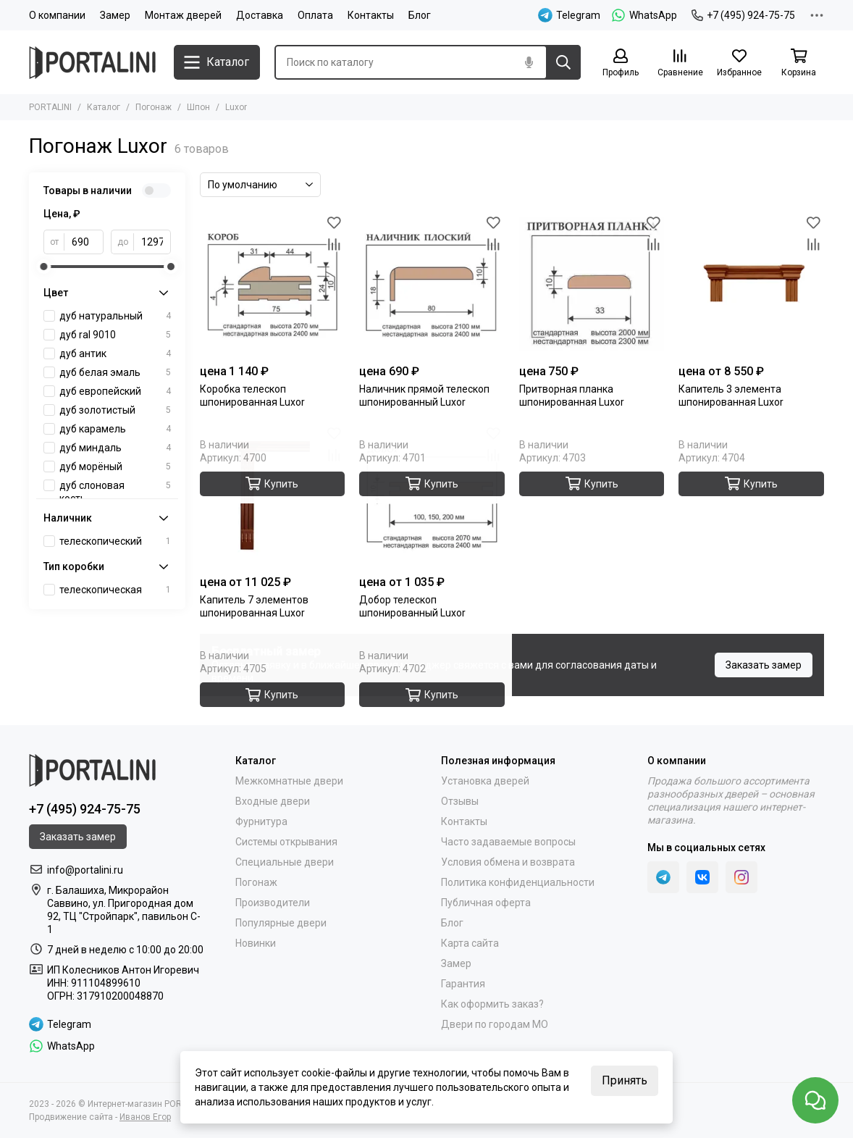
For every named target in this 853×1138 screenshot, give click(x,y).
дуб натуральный (115, 315)
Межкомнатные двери (289, 781)
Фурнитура (261, 821)
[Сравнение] (680, 63)
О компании (57, 15)
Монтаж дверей (183, 15)
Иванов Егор (145, 1117)
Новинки (255, 943)
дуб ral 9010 (115, 334)
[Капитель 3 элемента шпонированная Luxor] (751, 284)
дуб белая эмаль (115, 372)
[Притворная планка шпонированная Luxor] (592, 284)
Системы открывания (286, 842)
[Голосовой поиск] (528, 62)
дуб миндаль (115, 447)
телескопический (115, 541)
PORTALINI (50, 107)
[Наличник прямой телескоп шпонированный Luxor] (432, 284)
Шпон (198, 107)
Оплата (315, 15)
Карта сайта (470, 943)
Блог (419, 15)
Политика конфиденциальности (517, 882)
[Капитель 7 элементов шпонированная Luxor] (272, 496)
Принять (624, 1080)
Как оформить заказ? (492, 1004)
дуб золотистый (115, 410)
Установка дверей (485, 781)
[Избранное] (739, 63)
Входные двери (272, 801)
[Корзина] (798, 63)
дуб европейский (115, 391)
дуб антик (115, 353)
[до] (152, 242)
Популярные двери (281, 923)
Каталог (103, 107)
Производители (272, 902)
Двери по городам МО (494, 1024)
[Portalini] (94, 62)
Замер (115, 15)
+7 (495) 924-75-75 (743, 15)
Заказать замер (764, 665)
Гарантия (463, 984)
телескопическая (115, 589)
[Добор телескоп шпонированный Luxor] (432, 496)
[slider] (43, 266)
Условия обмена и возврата (508, 862)
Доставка (259, 15)
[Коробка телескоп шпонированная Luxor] (272, 284)
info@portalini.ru (85, 870)
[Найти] (563, 62)
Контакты (371, 15)
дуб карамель (115, 428)
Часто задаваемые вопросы (508, 842)
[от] (84, 242)
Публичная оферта (486, 902)
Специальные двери (284, 862)
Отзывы (460, 801)
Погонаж (153, 107)
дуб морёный (115, 466)
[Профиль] (620, 63)
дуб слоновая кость (115, 491)
